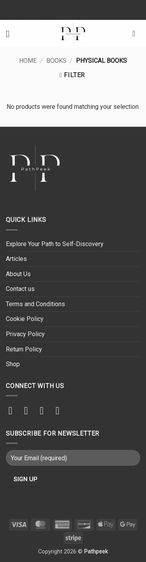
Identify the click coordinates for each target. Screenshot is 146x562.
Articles (16, 258)
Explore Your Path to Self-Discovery (55, 244)
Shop (13, 364)
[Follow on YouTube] (61, 411)
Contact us (20, 289)
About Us (18, 274)
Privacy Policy (25, 334)
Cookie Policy (25, 319)
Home (28, 60)
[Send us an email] (45, 411)
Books (56, 60)
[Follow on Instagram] (14, 411)
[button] (10, 33)
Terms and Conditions (35, 304)
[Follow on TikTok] (29, 411)
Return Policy (24, 349)
